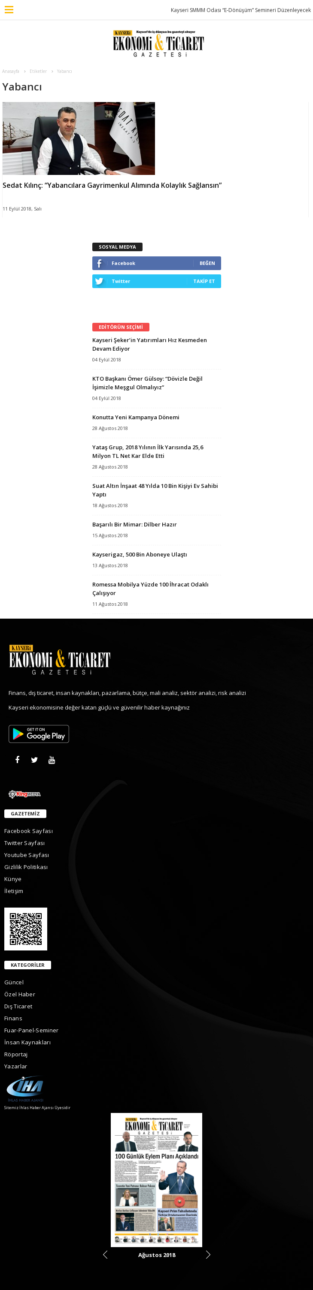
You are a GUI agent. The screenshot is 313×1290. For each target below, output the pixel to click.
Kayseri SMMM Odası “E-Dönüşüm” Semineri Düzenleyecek (241, 10)
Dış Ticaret (18, 1006)
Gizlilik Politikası (26, 867)
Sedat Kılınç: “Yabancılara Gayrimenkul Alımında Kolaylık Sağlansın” (112, 185)
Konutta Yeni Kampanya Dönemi (135, 417)
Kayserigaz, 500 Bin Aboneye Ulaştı (139, 554)
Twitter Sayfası (24, 843)
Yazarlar (15, 1066)
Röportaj (15, 1054)
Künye (13, 879)
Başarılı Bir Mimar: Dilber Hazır (134, 524)
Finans (13, 1018)
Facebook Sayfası (28, 831)
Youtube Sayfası (26, 855)
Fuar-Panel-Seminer (31, 1030)
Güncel (14, 982)
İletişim (13, 891)
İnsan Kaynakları (27, 1042)
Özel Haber (19, 994)
